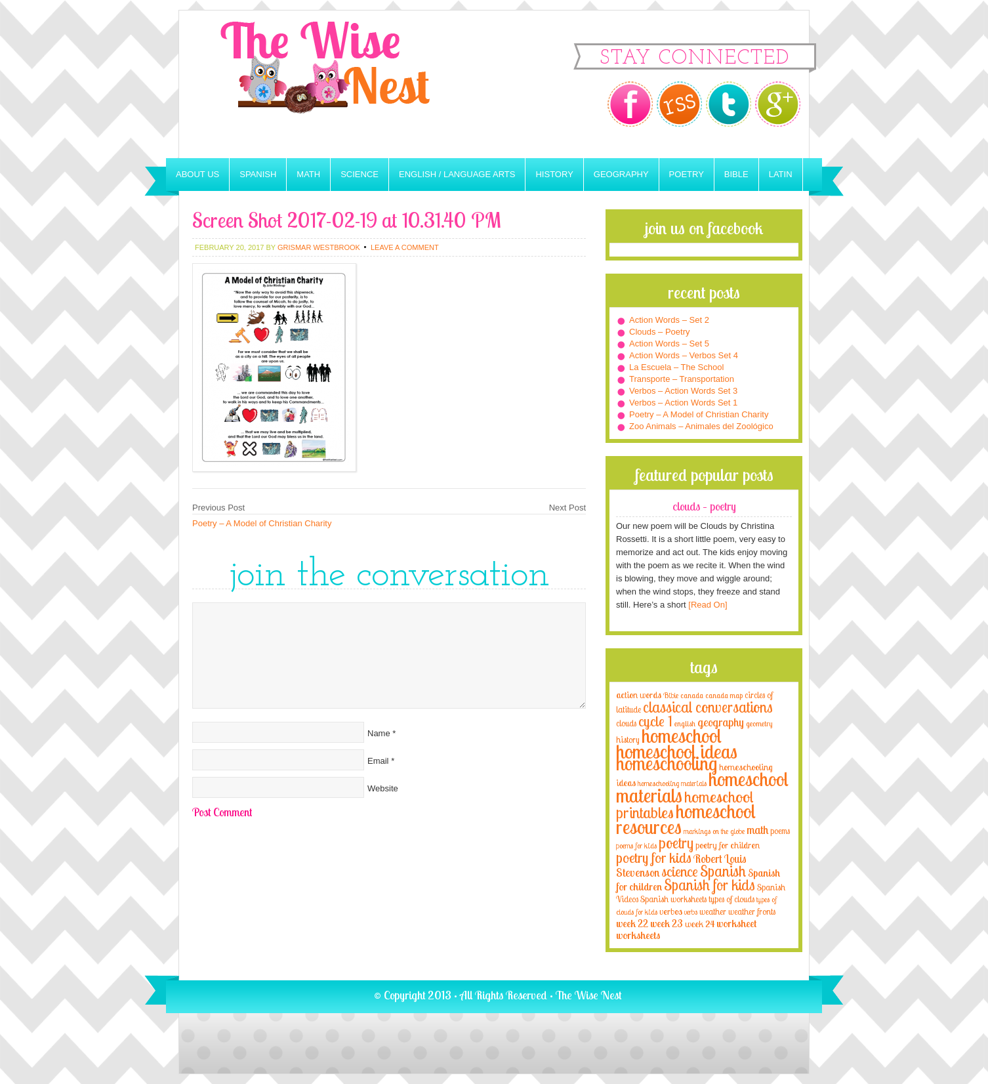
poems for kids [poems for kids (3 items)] (636, 845)
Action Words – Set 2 (669, 320)
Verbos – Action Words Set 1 (683, 402)
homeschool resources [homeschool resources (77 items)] (686, 819)
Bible (736, 174)
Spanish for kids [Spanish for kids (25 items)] (709, 884)
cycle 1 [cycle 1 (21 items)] (655, 721)
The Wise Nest (343, 84)
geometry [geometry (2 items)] (759, 723)
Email (378, 761)
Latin (780, 174)
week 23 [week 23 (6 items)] (666, 923)
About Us (197, 174)
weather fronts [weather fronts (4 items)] (751, 911)
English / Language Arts (457, 174)
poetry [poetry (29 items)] (676, 842)
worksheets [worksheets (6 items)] (638, 935)
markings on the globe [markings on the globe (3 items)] (714, 831)
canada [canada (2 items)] (691, 695)
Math (308, 174)
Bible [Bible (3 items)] (670, 695)
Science (359, 174)
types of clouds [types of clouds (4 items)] (731, 899)
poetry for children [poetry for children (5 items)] (727, 845)
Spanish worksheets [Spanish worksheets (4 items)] (673, 899)
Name (378, 733)
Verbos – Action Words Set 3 (683, 391)
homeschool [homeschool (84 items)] (682, 735)
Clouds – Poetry (659, 332)
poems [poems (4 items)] (780, 830)
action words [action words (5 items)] (638, 694)
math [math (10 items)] (757, 829)
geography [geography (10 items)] (720, 722)
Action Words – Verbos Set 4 (683, 355)
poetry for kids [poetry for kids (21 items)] (653, 857)
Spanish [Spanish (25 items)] (723, 871)
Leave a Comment (405, 247)
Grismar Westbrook (319, 247)
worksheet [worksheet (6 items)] (736, 923)
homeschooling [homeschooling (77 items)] (666, 763)
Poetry (686, 174)
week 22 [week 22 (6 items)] (632, 923)
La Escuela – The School (676, 367)
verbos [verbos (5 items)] (670, 911)
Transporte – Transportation (681, 379)
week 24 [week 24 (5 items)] (699, 923)
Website (382, 788)
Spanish (257, 174)
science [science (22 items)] (679, 871)
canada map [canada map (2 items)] (724, 695)
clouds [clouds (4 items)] (626, 723)
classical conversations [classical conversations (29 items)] (708, 707)
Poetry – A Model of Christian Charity (261, 523)
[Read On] (707, 605)
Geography (621, 174)
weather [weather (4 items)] (712, 911)
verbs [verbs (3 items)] (690, 912)
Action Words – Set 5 (669, 343)
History (554, 174)
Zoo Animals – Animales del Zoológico (701, 426)
